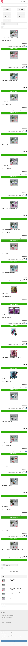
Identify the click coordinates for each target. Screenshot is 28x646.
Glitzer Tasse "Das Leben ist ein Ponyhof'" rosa (11, 59)
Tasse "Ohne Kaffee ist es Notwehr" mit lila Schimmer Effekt (13, 549)
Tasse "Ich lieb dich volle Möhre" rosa (9, 442)
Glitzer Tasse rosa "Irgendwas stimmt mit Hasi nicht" (12, 357)
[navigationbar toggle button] (26, 1)
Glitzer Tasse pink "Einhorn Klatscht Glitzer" (10, 208)
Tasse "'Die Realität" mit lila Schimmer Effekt (10, 37)
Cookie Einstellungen (5, 624)
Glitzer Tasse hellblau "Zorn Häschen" (9, 378)
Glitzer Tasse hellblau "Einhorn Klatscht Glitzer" (11, 229)
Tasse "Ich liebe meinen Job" (7, 464)
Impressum (3, 619)
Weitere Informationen (14, 643)
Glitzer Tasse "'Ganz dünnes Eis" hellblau (9, 80)
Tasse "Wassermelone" (6, 527)
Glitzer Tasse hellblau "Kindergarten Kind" (10, 272)
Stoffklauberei (4, 606)
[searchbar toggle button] (21, 1)
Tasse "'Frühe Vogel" (5, 101)
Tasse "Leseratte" (5, 506)
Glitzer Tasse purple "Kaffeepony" (8, 314)
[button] (2, 24)
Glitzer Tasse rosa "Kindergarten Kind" (9, 250)
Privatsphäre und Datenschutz (6, 622)
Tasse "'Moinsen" (5, 144)
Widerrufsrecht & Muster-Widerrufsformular (8, 615)
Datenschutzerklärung (20, 638)
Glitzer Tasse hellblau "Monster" (8, 400)
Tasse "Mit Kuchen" (5, 165)
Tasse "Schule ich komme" (7, 485)
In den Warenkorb (14, 48)
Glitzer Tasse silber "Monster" (7, 421)
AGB (2, 620)
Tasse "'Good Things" (6, 123)
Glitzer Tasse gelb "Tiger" (6, 293)
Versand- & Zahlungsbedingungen (7, 617)
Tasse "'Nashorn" (5, 187)
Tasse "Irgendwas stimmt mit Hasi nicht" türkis (11, 336)
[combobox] (8, 24)
